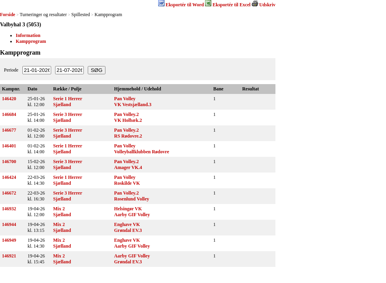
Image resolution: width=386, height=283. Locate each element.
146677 (9, 130)
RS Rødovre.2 (128, 136)
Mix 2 (59, 208)
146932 (9, 208)
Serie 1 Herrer (67, 98)
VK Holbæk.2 (128, 120)
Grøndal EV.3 (128, 230)
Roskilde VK (127, 183)
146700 (9, 161)
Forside (7, 14)
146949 (9, 240)
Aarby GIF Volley (132, 214)
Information (28, 35)
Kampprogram (31, 41)
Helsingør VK (128, 208)
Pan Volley (124, 98)
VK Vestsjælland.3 (132, 104)
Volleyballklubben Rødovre (141, 151)
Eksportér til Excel (231, 4)
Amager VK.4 (128, 167)
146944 (9, 224)
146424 (9, 177)
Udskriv (267, 4)
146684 (9, 114)
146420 (9, 98)
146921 (9, 256)
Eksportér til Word (185, 4)
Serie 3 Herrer (67, 114)
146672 (9, 193)
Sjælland (62, 104)
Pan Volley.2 (126, 114)
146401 (9, 146)
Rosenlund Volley (131, 199)
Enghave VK (127, 224)
